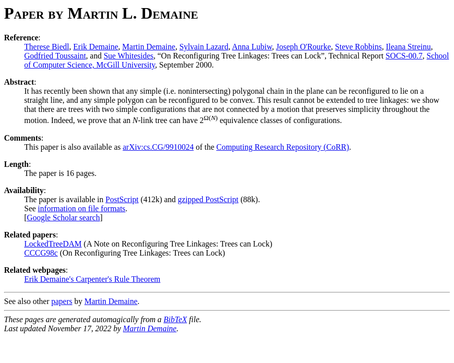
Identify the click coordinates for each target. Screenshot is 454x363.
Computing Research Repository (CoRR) (282, 147)
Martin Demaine (148, 46)
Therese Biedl (46, 46)
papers (62, 301)
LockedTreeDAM (53, 243)
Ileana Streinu (408, 46)
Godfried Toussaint (55, 55)
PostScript (122, 199)
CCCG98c (41, 253)
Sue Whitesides (129, 55)
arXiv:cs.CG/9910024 (158, 147)
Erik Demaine (95, 46)
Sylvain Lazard (203, 46)
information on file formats (81, 208)
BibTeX (175, 319)
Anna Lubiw (252, 46)
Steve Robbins (358, 46)
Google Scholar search (63, 217)
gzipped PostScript (208, 199)
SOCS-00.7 (403, 55)
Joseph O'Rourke (303, 46)
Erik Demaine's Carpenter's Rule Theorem (92, 279)
